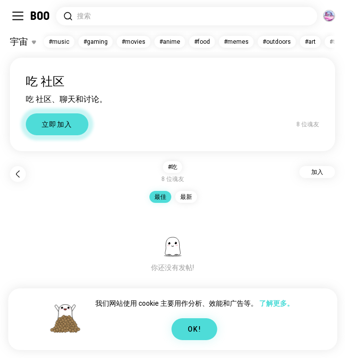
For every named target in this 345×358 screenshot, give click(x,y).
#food (202, 41)
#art (310, 41)
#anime (169, 41)
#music (59, 41)
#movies (133, 41)
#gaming (95, 41)
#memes (236, 41)
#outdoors (277, 41)
